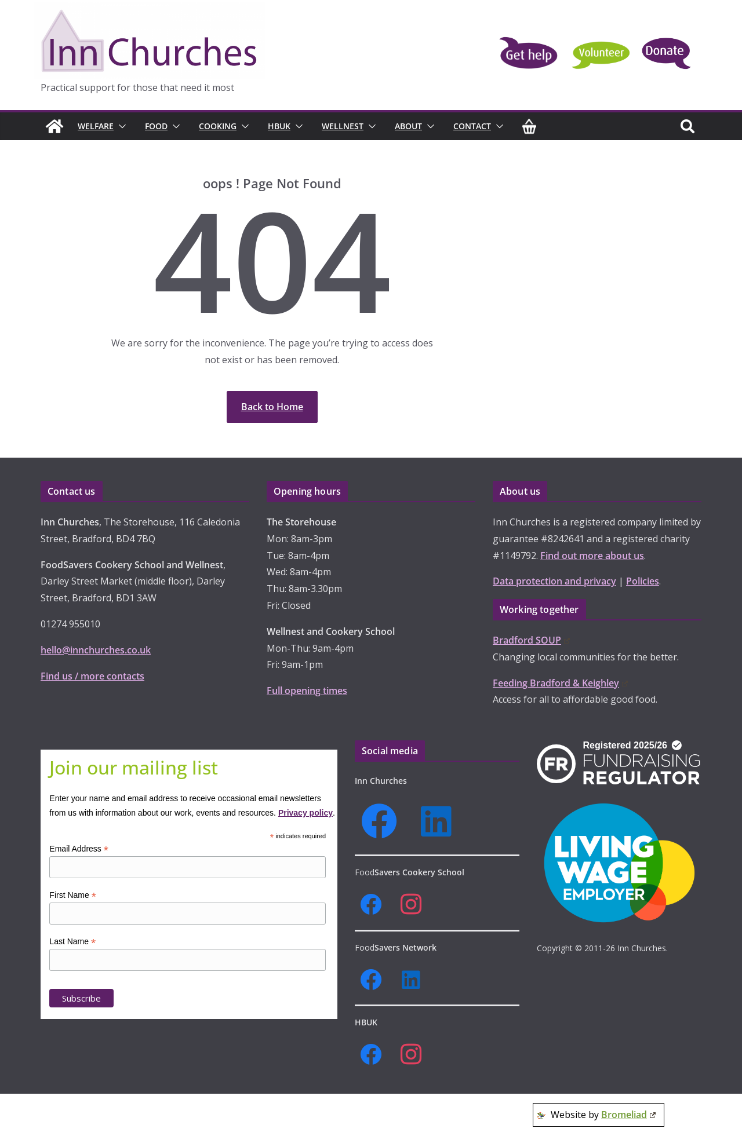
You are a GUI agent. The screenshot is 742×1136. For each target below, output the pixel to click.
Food (156, 126)
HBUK (279, 126)
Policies (642, 581)
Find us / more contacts (92, 676)
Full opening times (307, 690)
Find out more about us (592, 555)
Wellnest (342, 126)
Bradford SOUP (531, 640)
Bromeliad (628, 1114)
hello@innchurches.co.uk (96, 650)
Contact (472, 126)
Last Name (72, 941)
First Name (72, 895)
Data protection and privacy (554, 581)
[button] (120, 126)
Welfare (96, 126)
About (408, 126)
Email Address (78, 848)
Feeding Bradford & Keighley (560, 683)
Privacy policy (305, 812)
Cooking (218, 126)
